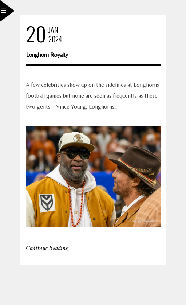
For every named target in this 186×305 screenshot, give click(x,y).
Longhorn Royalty (47, 54)
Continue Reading (47, 248)
